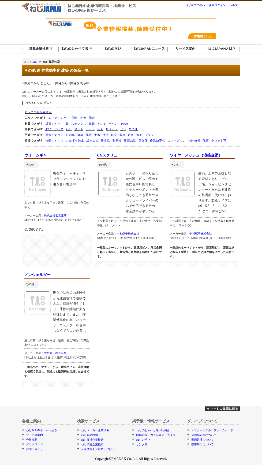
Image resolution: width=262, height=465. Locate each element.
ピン (123, 129)
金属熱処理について (204, 435)
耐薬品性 (130, 140)
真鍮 (92, 123)
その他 (124, 123)
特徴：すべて (54, 140)
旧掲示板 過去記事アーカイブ (156, 435)
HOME (32, 61)
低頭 (206, 140)
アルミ (101, 123)
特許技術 (194, 140)
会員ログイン (217, 5)
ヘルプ (233, 5)
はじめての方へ (195, 5)
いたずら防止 (75, 140)
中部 (83, 117)
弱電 (89, 135)
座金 (100, 129)
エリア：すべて (59, 117)
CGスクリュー (109, 155)
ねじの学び (143, 439)
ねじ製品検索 (89, 435)
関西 (92, 117)
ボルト (78, 129)
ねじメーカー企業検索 (95, 430)
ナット (90, 129)
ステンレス (78, 123)
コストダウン (177, 140)
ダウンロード (34, 444)
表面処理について (202, 439)
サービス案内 (34, 435)
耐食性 (105, 140)
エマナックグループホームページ (212, 430)
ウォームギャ (35, 155)
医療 (123, 135)
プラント (151, 135)
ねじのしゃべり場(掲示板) (152, 430)
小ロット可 (218, 140)
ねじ (69, 129)
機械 (106, 135)
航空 (114, 135)
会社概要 (31, 439)
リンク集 (141, 444)
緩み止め (92, 140)
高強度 (143, 140)
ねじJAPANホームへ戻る (41, 430)
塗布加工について (202, 444)
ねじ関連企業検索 (92, 444)
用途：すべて (54, 135)
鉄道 (131, 135)
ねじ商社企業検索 (92, 439)
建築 (80, 135)
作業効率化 (157, 140)
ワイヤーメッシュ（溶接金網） (196, 155)
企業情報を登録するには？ (98, 449)
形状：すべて (54, 129)
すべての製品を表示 (38, 112)
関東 (75, 117)
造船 (139, 135)
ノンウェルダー (37, 275)
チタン (113, 123)
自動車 (70, 135)
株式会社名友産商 (55, 215)
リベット (112, 129)
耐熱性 (117, 140)
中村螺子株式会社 (128, 233)
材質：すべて (54, 123)
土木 (97, 135)
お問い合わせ (34, 449)
